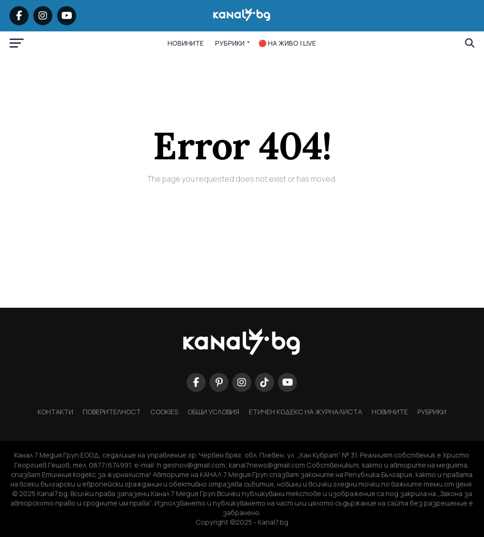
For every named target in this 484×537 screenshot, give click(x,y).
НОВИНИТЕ (186, 43)
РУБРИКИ (230, 43)
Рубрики (431, 411)
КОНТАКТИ (55, 411)
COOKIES (164, 411)
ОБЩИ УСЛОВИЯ (213, 411)
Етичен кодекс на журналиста (305, 411)
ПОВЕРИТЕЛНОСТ (112, 411)
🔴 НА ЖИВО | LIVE (287, 43)
